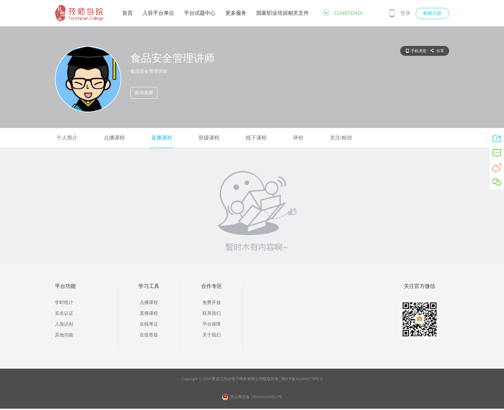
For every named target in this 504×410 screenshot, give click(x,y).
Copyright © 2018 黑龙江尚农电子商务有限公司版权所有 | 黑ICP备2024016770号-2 (252, 379)
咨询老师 (144, 92)
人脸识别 (64, 324)
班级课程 (208, 137)
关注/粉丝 (341, 137)
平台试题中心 (200, 13)
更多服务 (235, 13)
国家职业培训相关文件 (282, 13)
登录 (405, 13)
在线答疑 (149, 335)
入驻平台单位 (158, 13)
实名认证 (64, 313)
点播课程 (114, 137)
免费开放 (211, 302)
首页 (127, 13)
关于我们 (211, 335)
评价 (298, 137)
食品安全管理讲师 (172, 58)
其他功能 (64, 335)
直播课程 (161, 137)
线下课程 (256, 137)
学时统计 (64, 302)
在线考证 (149, 324)
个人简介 (67, 137)
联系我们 (211, 313)
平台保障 (211, 324)
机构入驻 (432, 13)
